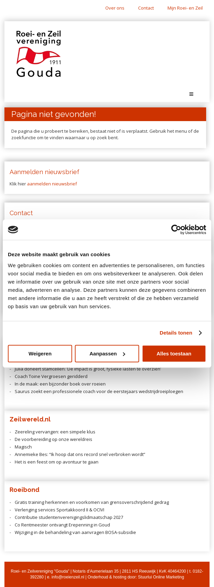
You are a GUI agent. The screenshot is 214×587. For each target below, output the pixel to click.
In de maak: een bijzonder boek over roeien (60, 384)
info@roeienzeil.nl (68, 577)
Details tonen (176, 333)
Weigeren (40, 353)
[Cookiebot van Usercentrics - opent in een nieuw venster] (176, 229)
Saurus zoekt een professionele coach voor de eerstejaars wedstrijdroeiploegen (99, 391)
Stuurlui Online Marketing (161, 577)
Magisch (23, 447)
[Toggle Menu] (191, 94)
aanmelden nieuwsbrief (52, 184)
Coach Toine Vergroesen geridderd (51, 376)
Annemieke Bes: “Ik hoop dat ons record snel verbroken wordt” (80, 454)
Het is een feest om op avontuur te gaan (56, 462)
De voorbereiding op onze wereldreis (53, 439)
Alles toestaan (174, 353)
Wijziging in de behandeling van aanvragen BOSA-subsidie (75, 532)
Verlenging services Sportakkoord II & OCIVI (59, 510)
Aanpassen (107, 353)
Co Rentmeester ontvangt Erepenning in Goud (62, 525)
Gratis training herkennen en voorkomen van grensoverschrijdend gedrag (92, 502)
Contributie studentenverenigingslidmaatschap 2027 (69, 517)
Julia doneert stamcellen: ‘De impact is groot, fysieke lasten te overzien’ (88, 369)
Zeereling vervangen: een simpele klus (55, 432)
